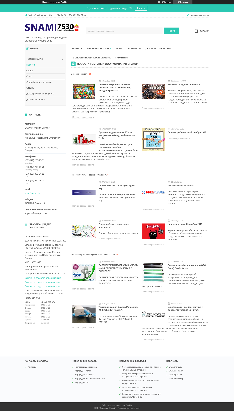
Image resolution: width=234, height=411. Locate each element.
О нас (29, 76)
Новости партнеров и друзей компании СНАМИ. (93, 254)
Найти (172, 31)
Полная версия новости (83, 117)
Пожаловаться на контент (129, 408)
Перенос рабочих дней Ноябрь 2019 (187, 132)
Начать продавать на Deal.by (54, 2)
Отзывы (30, 88)
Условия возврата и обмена (92, 57)
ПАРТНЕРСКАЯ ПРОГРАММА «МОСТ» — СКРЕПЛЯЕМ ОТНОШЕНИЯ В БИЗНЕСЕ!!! (118, 268)
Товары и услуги (34, 59)
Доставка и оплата (35, 99)
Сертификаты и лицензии (39, 82)
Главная (76, 48)
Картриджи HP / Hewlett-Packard (90, 378)
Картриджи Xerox (83, 371)
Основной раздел (79, 74)
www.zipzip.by (175, 374)
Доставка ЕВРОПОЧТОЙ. (181, 185)
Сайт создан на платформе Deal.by (117, 405)
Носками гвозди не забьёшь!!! (184, 84)
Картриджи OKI (82, 382)
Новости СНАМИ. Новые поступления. (89, 175)
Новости (30, 65)
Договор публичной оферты (40, 93)
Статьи (29, 70)
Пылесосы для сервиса (86, 367)
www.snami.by (175, 367)
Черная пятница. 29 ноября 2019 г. (186, 224)
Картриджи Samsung (84, 374)
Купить (141, 8)
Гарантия (121, 57)
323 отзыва (166, 2)
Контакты (134, 48)
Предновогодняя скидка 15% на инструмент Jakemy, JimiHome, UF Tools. (117, 135)
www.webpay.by (176, 378)
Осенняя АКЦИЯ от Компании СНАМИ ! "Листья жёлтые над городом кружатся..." (114, 87)
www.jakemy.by (176, 371)
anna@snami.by (32, 193)
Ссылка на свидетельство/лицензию (43, 278)
